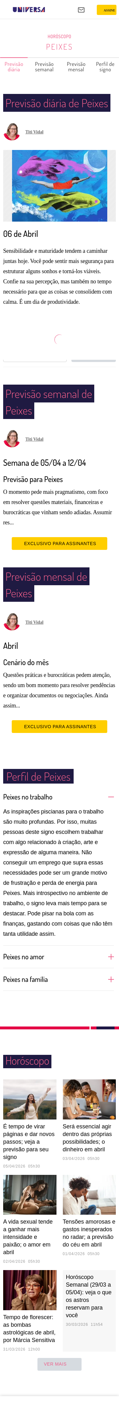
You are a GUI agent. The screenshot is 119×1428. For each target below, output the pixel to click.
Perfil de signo (105, 66)
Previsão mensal (76, 66)
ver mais (59, 1381)
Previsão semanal (44, 66)
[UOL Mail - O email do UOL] (81, 10)
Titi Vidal (34, 148)
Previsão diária (14, 66)
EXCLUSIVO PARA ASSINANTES (59, 560)
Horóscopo (59, 36)
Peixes (59, 46)
